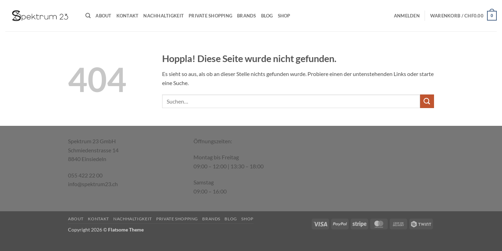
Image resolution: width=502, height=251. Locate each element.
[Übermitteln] (427, 101)
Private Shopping (210, 15)
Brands (246, 15)
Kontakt (127, 15)
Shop (284, 15)
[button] (407, 16)
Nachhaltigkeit (163, 15)
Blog (267, 15)
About (103, 15)
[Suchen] (88, 15)
